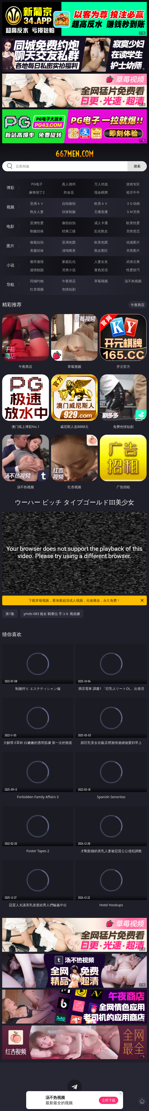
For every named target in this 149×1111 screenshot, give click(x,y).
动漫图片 (133, 242)
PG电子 (37, 184)
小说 (10, 265)
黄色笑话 (101, 270)
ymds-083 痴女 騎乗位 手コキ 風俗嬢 (52, 613)
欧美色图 (101, 242)
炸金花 (69, 192)
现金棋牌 (101, 192)
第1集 (10, 613)
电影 (10, 226)
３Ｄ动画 (133, 203)
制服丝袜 (37, 231)
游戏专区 (133, 184)
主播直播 (101, 211)
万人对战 (101, 184)
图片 (10, 245)
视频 (10, 207)
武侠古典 (133, 261)
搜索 (137, 166)
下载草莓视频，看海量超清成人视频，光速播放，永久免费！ (86, 600)
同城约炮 (37, 281)
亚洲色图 (69, 242)
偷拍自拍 (69, 223)
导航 (10, 284)
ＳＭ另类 (133, 211)
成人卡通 (101, 223)
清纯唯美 (69, 250)
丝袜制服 (69, 211)
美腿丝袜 (37, 250)
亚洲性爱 (37, 223)
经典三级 (69, 231)
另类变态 (133, 231)
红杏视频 (37, 289)
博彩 (10, 187)
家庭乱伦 (69, 261)
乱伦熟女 (101, 231)
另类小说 (69, 270)
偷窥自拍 (37, 242)
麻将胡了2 (37, 192)
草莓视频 (101, 281)
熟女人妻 (37, 211)
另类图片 (133, 250)
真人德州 (69, 184)
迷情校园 (37, 270)
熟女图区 (101, 250)
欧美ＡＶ (101, 203)
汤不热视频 (133, 281)
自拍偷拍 (69, 203)
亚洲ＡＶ (37, 203)
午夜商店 (69, 281)
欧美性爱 (133, 223)
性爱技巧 (133, 270)
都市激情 (37, 261)
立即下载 (108, 1100)
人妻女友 (101, 261)
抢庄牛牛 (133, 192)
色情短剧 (69, 289)
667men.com (74, 154)
